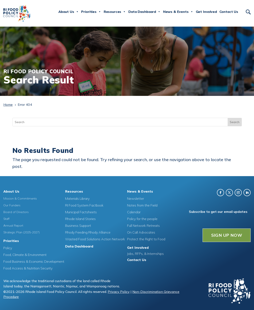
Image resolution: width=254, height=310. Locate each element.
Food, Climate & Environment (25, 254)
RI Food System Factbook (84, 205)
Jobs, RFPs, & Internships (145, 253)
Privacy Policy (119, 291)
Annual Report (13, 225)
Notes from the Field (142, 205)
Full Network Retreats (143, 225)
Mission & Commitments (20, 198)
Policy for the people (142, 218)
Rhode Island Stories (80, 218)
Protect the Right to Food (146, 239)
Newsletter (135, 198)
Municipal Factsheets (81, 212)
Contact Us (228, 12)
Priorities (91, 12)
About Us (68, 12)
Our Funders (11, 205)
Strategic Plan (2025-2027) (21, 232)
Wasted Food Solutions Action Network (95, 239)
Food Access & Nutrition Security (27, 268)
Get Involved (206, 12)
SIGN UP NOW (226, 235)
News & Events (178, 12)
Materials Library (77, 198)
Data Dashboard (144, 12)
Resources (115, 12)
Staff (6, 218)
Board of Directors (16, 212)
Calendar (134, 212)
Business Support (78, 225)
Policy (7, 248)
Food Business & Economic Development (33, 261)
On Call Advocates (141, 232)
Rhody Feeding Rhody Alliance (87, 232)
